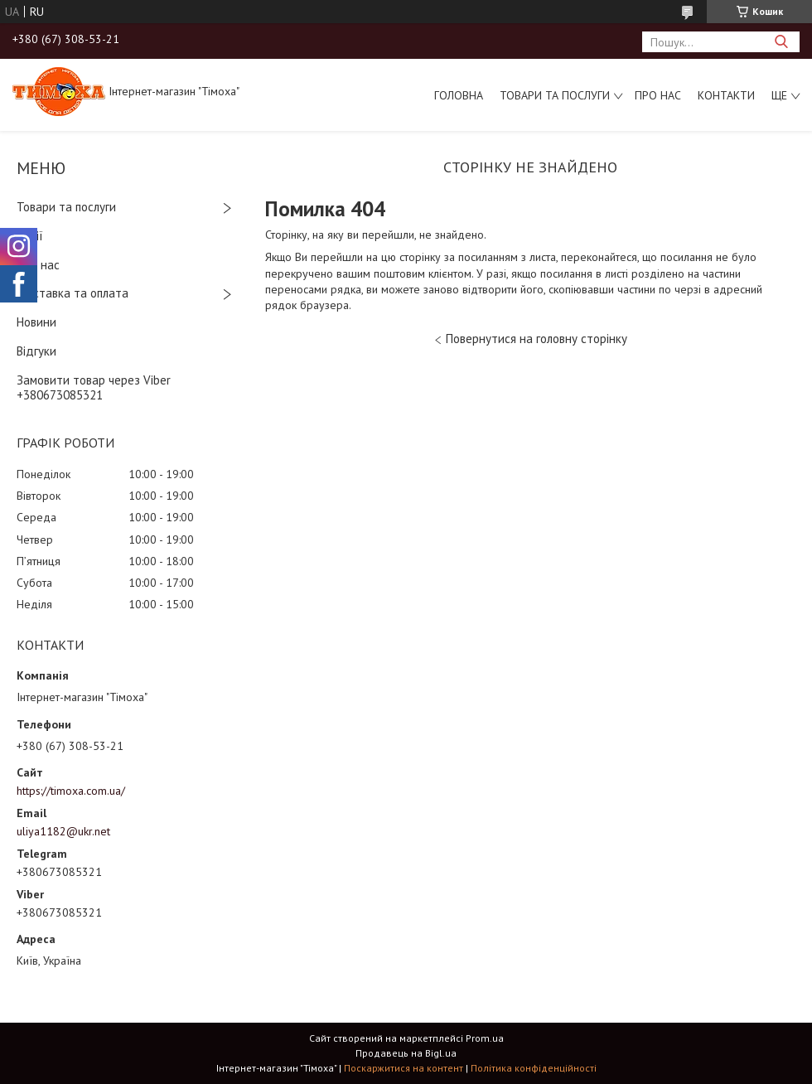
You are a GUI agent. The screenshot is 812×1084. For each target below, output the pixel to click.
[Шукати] (781, 41)
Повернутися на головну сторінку (536, 338)
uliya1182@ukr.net (63, 831)
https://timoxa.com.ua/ (71, 790)
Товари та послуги (555, 95)
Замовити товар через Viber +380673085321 (94, 388)
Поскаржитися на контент (403, 1068)
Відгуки (36, 351)
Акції (30, 236)
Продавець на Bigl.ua (406, 1053)
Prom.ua (485, 1038)
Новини (36, 322)
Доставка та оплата (72, 293)
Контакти (726, 95)
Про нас (658, 95)
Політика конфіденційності (534, 1068)
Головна (458, 95)
